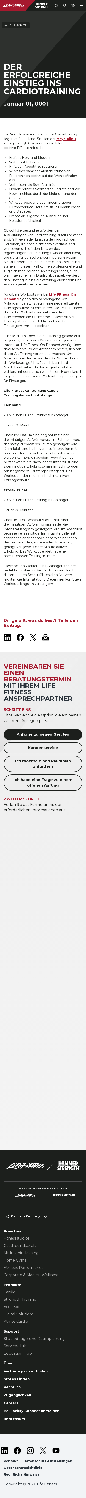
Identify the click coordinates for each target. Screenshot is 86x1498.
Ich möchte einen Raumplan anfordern (43, 764)
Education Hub (18, 1353)
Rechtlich (12, 1387)
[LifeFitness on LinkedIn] (7, 637)
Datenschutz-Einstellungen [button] (47, 1461)
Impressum (14, 1419)
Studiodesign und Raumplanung (34, 1338)
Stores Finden (17, 1379)
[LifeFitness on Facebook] (20, 637)
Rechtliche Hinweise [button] (22, 1474)
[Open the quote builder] (73, 5)
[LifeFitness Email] (46, 637)
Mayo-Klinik (66, 139)
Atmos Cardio (16, 1321)
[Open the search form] (65, 5)
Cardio (9, 1292)
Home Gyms (15, 1260)
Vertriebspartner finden (26, 1371)
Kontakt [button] (11, 1461)
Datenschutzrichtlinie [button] (23, 1468)
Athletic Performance (24, 1267)
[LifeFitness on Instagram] (30, 1450)
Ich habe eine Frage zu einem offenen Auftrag (43, 782)
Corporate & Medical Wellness (31, 1275)
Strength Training (20, 1299)
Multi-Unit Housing (21, 1253)
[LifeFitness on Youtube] (56, 1450)
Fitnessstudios (16, 1238)
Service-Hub (15, 1346)
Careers (11, 1403)
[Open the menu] (81, 5)
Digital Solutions (18, 1314)
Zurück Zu (16, 20)
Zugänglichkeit (17, 1395)
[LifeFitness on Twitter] (43, 1450)
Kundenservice (43, 748)
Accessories (14, 1307)
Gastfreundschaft (20, 1245)
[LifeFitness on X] (33, 637)
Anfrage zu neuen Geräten (43, 734)
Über (8, 1363)
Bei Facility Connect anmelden (31, 1411)
